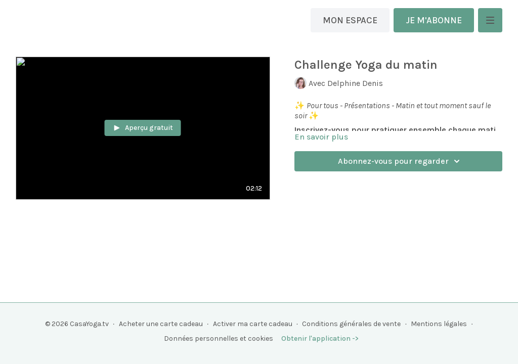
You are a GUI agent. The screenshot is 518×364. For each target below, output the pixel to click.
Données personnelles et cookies (218, 338)
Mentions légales (439, 324)
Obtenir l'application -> (320, 338)
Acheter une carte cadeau (161, 324)
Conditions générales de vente (351, 324)
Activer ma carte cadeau (252, 324)
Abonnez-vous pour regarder (400, 161)
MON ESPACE (350, 20)
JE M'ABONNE (434, 20)
